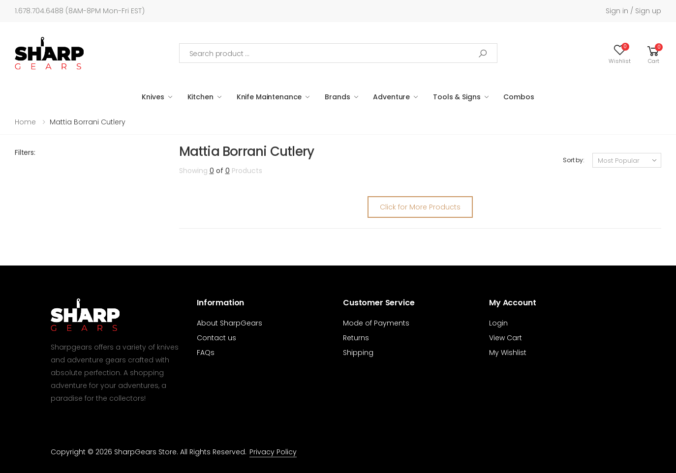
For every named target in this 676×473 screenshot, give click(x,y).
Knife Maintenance (269, 97)
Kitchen (200, 97)
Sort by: (573, 160)
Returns (356, 338)
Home (25, 122)
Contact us (216, 338)
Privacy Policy (273, 452)
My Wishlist (507, 352)
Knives (153, 97)
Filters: (25, 152)
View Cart (505, 338)
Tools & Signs (456, 97)
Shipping (358, 352)
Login (498, 323)
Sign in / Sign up (633, 11)
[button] (653, 53)
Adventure (391, 97)
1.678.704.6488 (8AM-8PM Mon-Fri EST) (80, 11)
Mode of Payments (376, 323)
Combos (518, 97)
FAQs (206, 352)
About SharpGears (229, 323)
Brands (337, 97)
